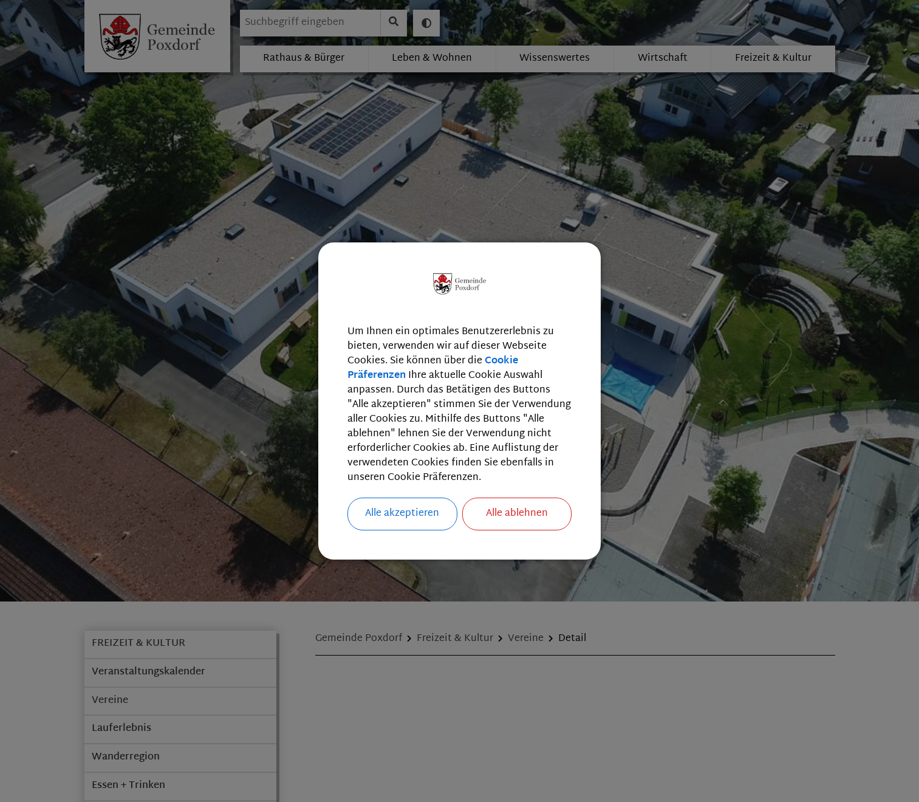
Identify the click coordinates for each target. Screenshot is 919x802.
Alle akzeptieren (402, 514)
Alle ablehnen (517, 514)
